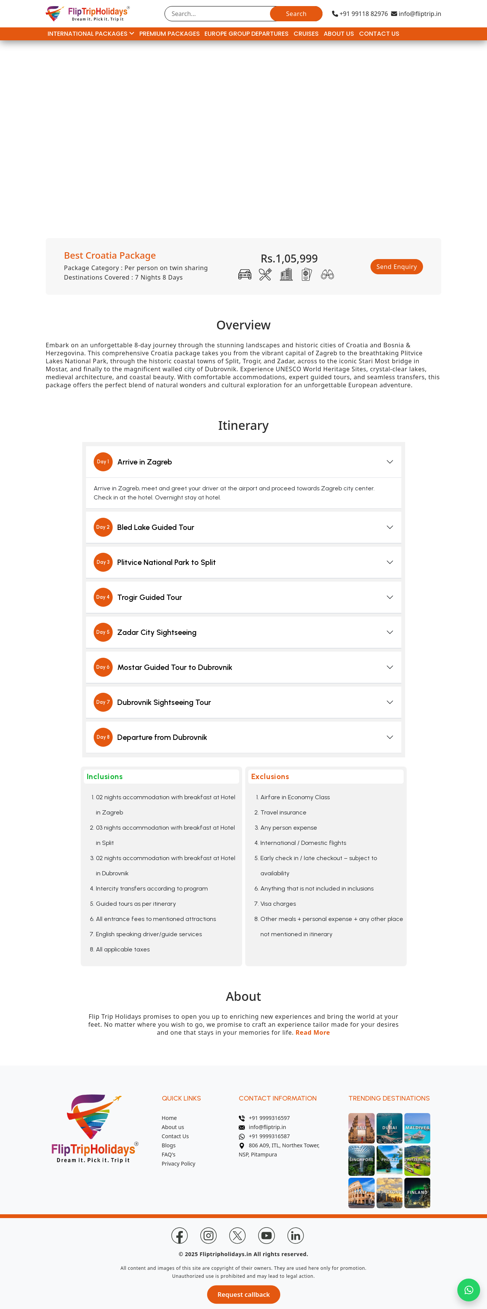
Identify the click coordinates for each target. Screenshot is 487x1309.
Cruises (306, 33)
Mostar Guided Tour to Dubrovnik (163, 667)
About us (173, 1127)
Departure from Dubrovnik (150, 737)
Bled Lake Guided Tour (144, 527)
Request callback (243, 1294)
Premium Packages (169, 33)
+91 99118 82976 (360, 14)
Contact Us (379, 33)
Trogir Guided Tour (138, 597)
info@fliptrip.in (416, 14)
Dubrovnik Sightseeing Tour (152, 702)
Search (296, 14)
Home (169, 1117)
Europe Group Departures (246, 33)
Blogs (169, 1145)
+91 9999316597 (264, 1117)
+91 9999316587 (264, 1136)
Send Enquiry (397, 266)
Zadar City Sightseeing (145, 632)
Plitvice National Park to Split (155, 562)
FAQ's (169, 1154)
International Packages (91, 33)
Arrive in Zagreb (133, 461)
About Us (339, 33)
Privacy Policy (178, 1163)
